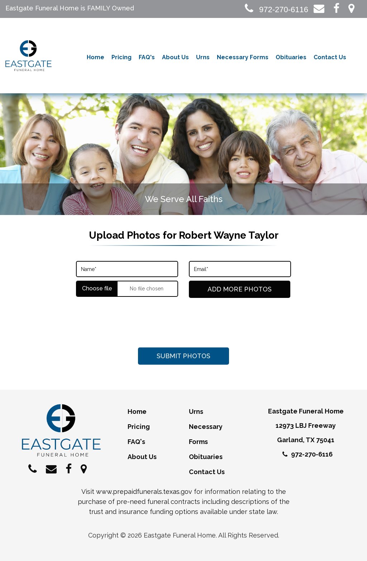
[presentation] (183, 323)
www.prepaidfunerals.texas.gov (144, 491)
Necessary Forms (242, 57)
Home (95, 57)
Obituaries (291, 57)
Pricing (121, 57)
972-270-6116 (276, 9)
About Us (175, 57)
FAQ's (147, 57)
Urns (203, 57)
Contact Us (330, 57)
